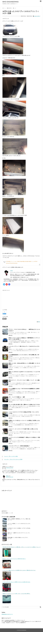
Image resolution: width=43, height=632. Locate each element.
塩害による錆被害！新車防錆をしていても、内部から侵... (19, 518)
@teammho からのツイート (7, 614)
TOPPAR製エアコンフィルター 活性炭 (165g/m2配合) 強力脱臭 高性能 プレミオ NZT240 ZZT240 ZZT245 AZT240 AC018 (21, 262)
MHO (39, 321)
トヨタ (35, 16)
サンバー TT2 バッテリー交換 (10, 456)
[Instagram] (9, 284)
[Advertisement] (11, 299)
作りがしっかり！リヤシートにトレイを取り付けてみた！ (14, 558)
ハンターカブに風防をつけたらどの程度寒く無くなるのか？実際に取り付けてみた (19, 570)
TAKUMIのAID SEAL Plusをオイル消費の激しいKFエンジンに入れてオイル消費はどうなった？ (22, 547)
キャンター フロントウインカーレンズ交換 (12, 459)
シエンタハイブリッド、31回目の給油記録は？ (19, 445)
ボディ (38, 16)
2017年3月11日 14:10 (9, 467)
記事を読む (11, 335)
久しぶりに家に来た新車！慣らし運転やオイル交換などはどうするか (24, 404)
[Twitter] (4, 284)
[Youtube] (7, 284)
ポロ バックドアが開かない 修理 (17, 397)
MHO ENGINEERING (10, 2)
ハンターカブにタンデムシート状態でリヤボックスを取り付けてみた (16, 581)
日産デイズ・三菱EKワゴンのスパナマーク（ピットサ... (19, 532)
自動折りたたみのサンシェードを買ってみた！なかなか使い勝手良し (16, 593)
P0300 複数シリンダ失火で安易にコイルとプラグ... (18, 537)
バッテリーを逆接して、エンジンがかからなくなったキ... (19, 523)
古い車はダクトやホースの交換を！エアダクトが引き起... (19, 528)
